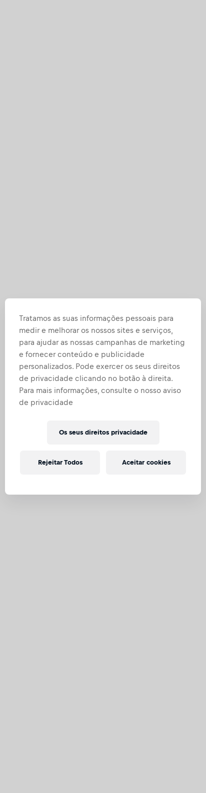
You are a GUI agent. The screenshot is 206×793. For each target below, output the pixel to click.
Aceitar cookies (146, 462)
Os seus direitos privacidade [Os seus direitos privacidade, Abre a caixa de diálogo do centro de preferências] (103, 432)
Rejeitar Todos (60, 462)
